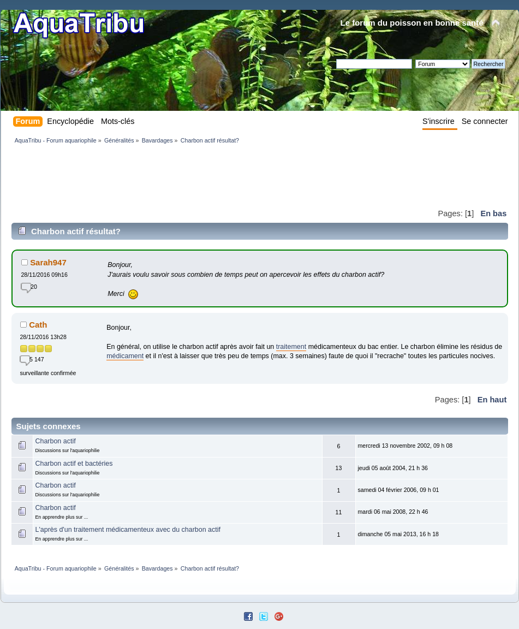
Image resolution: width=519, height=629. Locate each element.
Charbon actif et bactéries (73, 463)
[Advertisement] (210, 175)
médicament (125, 356)
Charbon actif (55, 441)
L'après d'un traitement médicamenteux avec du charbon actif (127, 529)
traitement (291, 347)
